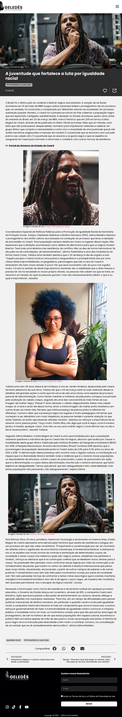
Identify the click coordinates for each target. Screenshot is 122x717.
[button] (54, 648)
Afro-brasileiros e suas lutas (19, 84)
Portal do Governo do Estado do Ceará (31, 145)
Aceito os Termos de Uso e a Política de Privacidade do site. (89, 696)
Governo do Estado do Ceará (57, 226)
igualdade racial (14, 640)
